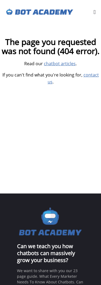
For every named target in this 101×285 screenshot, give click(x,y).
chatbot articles (60, 64)
